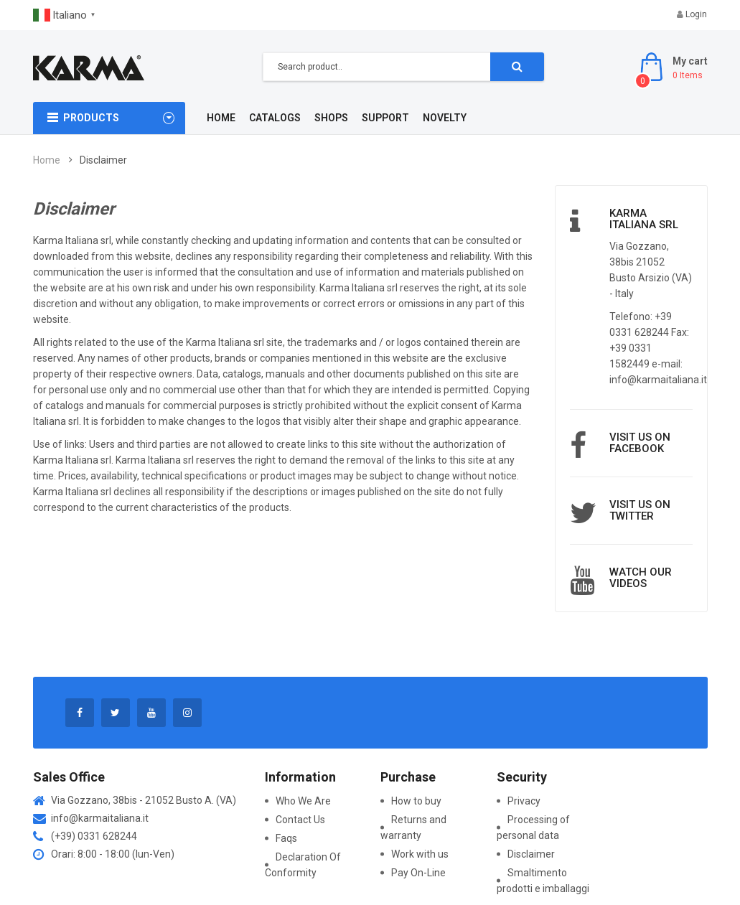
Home (46, 160)
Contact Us (300, 819)
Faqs (286, 838)
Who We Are (303, 801)
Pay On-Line (418, 872)
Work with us (420, 854)
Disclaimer (531, 854)
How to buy (416, 801)
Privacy (523, 801)
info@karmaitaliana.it (100, 818)
